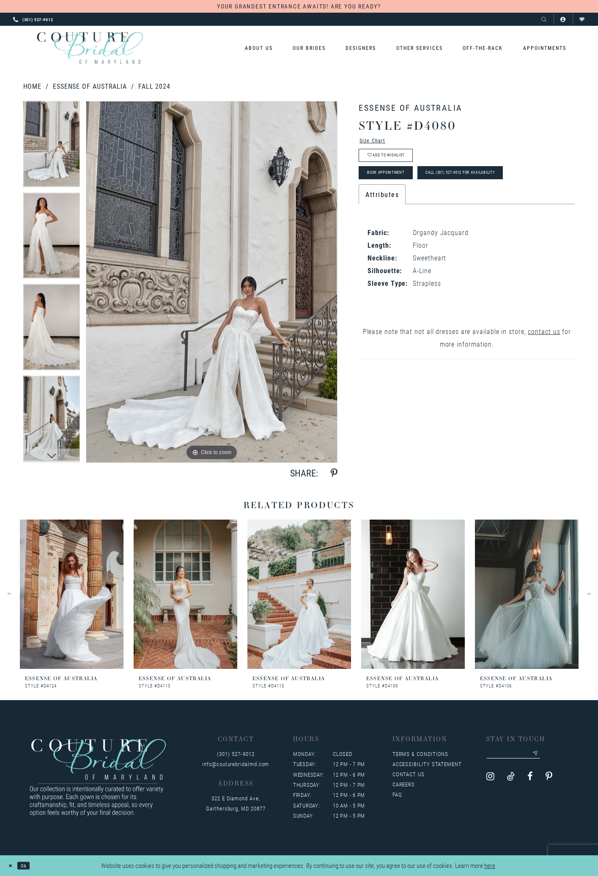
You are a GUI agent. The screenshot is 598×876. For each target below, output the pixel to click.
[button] (563, 19)
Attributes (382, 209)
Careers (403, 784)
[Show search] (544, 19)
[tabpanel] (51, 147)
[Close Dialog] (12, 865)
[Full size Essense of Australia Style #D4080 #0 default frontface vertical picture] (211, 281)
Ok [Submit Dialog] (30, 865)
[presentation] (71, 594)
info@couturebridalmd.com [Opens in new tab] (235, 764)
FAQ (397, 794)
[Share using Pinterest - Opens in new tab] (334, 473)
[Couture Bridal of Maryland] (90, 48)
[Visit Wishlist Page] (582, 19)
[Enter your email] (523, 755)
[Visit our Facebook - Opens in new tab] (530, 780)
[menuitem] (259, 48)
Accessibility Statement (427, 764)
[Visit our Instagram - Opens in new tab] (490, 780)
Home (32, 86)
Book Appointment (397, 186)
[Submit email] (555, 755)
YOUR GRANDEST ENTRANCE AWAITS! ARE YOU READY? (299, 6)
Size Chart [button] (377, 142)
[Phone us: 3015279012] (33, 19)
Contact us (408, 774)
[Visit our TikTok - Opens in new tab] (511, 780)
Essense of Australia (90, 86)
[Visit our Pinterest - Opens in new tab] (549, 780)
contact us (544, 346)
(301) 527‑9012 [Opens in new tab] (235, 754)
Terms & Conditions (420, 754)
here (489, 865)
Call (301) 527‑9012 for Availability (502, 186)
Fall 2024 (154, 86)
